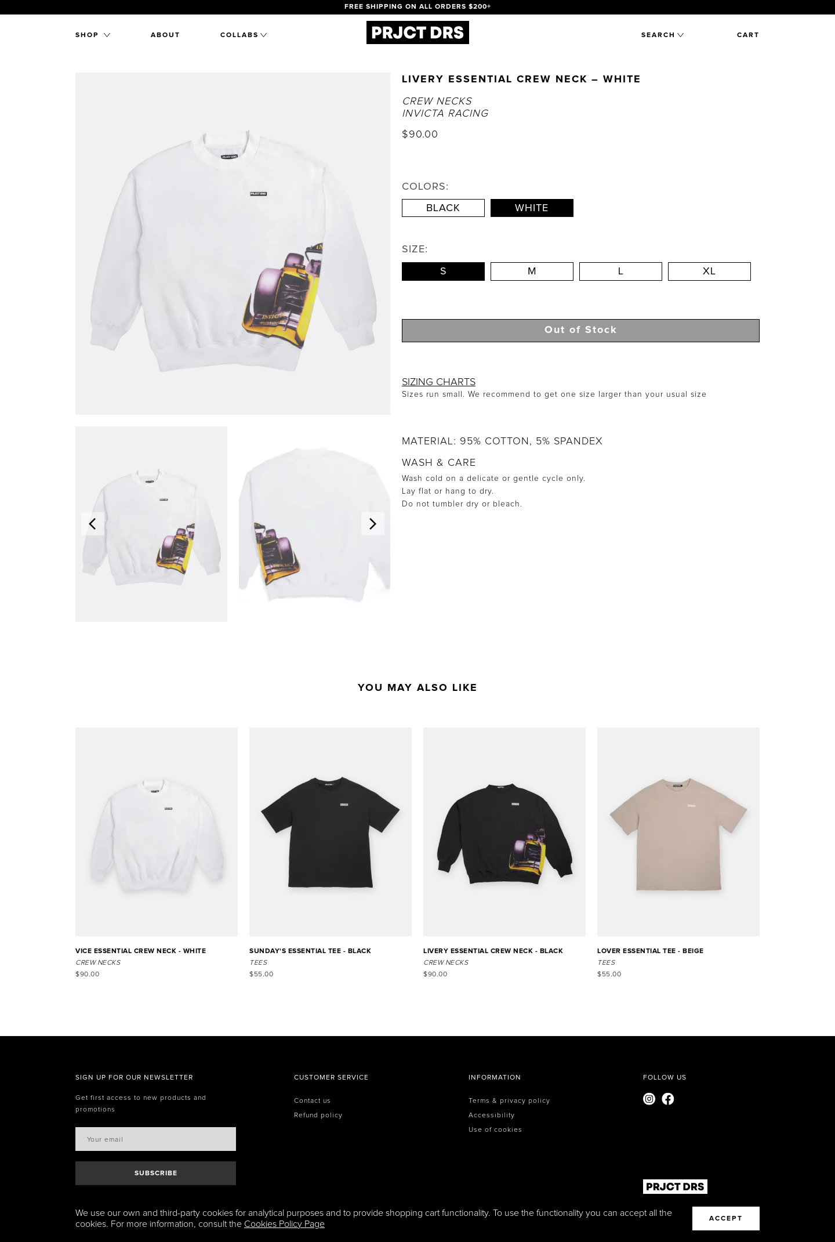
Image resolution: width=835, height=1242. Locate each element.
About (165, 35)
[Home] (417, 41)
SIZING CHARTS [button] (438, 382)
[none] (134, 1078)
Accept (726, 1218)
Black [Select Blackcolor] (443, 208)
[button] (92, 35)
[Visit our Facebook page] (668, 1100)
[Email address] (155, 1139)
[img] (151, 524)
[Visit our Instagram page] (649, 1100)
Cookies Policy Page (284, 1224)
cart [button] (748, 35)
